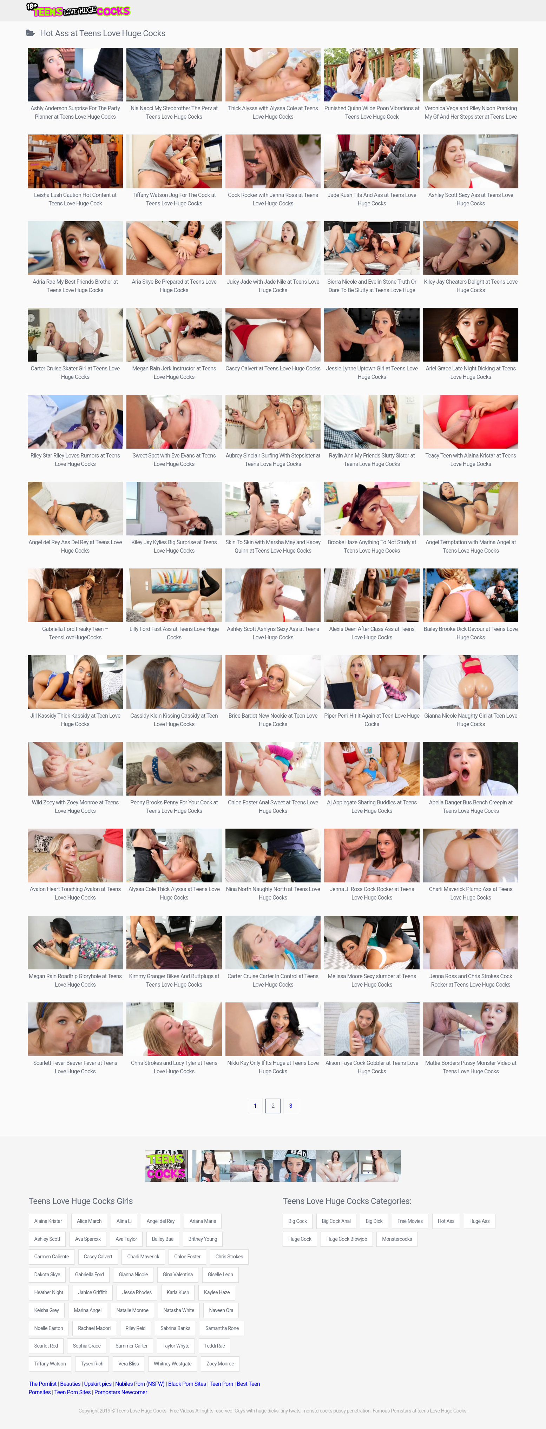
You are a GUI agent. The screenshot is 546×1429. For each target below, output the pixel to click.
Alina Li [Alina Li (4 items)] (124, 1221)
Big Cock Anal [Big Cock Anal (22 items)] (336, 1221)
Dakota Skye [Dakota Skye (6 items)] (47, 1275)
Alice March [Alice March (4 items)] (89, 1221)
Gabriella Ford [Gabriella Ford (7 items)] (89, 1275)
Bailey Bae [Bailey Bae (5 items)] (162, 1239)
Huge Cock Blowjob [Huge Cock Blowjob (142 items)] (346, 1239)
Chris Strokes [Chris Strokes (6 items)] (229, 1257)
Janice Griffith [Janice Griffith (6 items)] (92, 1293)
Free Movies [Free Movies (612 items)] (410, 1221)
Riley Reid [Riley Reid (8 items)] (136, 1328)
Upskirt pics (98, 1384)
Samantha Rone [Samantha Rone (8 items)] (222, 1328)
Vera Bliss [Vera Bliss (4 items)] (128, 1364)
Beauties (70, 1384)
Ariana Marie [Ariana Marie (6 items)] (203, 1221)
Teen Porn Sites (72, 1392)
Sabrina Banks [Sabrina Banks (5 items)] (175, 1328)
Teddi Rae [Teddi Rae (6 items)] (214, 1346)
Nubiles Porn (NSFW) (140, 1384)
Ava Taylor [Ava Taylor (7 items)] (126, 1239)
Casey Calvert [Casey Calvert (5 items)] (98, 1257)
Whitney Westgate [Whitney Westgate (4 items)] (172, 1364)
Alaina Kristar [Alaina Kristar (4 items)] (48, 1221)
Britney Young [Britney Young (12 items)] (203, 1239)
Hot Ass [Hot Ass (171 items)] (446, 1221)
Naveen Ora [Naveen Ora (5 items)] (221, 1310)
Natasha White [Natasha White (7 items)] (178, 1310)
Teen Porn (221, 1384)
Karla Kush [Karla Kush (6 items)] (178, 1293)
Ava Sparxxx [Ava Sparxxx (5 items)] (88, 1239)
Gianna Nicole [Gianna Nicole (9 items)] (133, 1275)
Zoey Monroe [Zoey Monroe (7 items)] (220, 1364)
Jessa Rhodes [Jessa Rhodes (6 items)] (137, 1293)
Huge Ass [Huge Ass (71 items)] (479, 1221)
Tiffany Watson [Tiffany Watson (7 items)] (50, 1364)
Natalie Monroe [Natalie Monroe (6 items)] (133, 1310)
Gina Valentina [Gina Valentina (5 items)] (178, 1275)
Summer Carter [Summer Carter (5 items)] (131, 1346)
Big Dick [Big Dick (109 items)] (374, 1221)
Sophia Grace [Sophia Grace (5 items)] (86, 1346)
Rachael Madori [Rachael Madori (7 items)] (94, 1328)
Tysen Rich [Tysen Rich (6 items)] (92, 1364)
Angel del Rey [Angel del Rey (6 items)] (160, 1221)
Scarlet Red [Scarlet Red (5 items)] (46, 1346)
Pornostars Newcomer (120, 1392)
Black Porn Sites (187, 1384)
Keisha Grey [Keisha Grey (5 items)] (46, 1310)
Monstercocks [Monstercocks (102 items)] (397, 1239)
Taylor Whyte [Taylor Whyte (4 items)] (176, 1346)
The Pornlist (43, 1384)
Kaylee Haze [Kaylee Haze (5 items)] (217, 1293)
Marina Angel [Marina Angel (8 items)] (87, 1310)
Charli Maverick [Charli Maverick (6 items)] (143, 1257)
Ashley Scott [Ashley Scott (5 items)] (47, 1239)
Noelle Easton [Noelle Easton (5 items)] (48, 1328)
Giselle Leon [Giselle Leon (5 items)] (220, 1275)
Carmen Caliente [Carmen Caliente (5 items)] (51, 1257)
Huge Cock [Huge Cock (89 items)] (299, 1239)
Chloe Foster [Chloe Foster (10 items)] (187, 1257)
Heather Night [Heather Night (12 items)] (48, 1293)
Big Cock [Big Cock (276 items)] (297, 1221)
